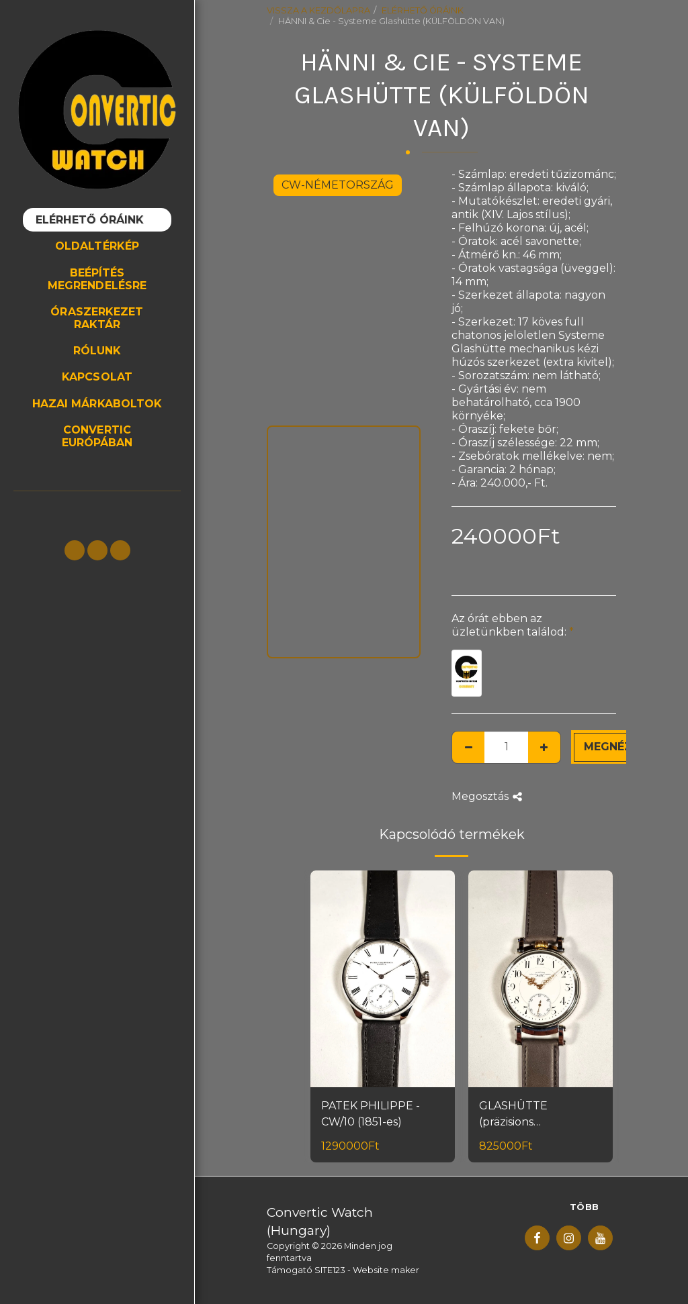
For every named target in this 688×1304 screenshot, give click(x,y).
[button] (74, 550)
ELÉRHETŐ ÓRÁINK (423, 10)
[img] (382, 978)
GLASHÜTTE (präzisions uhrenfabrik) (513, 1114)
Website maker (386, 1270)
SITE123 (329, 1270)
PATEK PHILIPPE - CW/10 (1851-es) (370, 1113)
